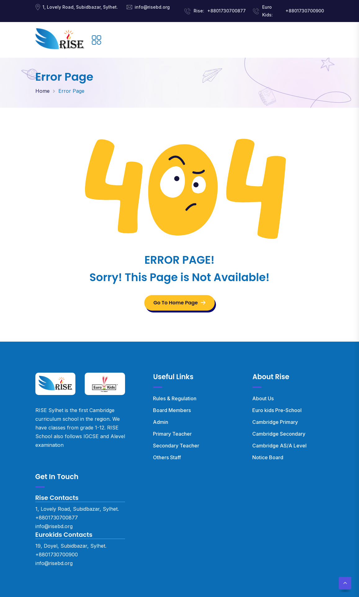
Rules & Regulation (174, 398)
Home (42, 91)
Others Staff (167, 457)
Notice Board (267, 457)
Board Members (172, 410)
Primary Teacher (172, 434)
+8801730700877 (226, 10)
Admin (160, 422)
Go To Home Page (180, 302)
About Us (263, 398)
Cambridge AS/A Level (279, 445)
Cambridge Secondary (278, 434)
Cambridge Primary (275, 422)
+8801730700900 (304, 10)
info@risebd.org (152, 7)
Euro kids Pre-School (277, 410)
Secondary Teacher (176, 445)
